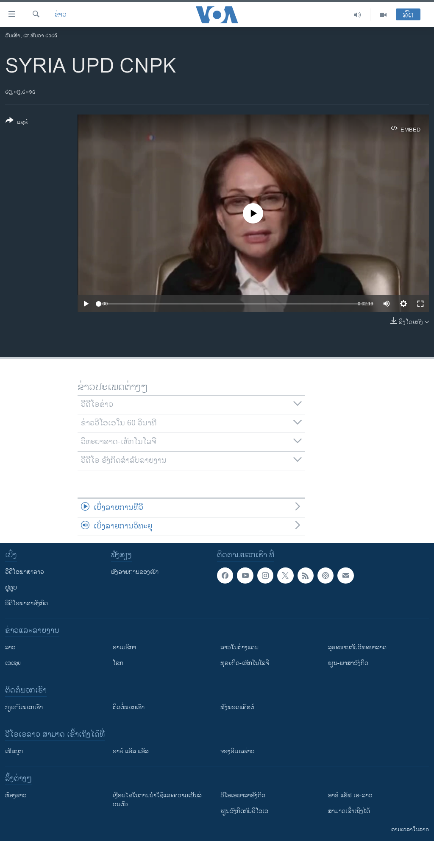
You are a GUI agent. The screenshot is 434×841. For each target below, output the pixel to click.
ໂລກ (118, 663)
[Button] (17, 123)
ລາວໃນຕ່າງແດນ (239, 647)
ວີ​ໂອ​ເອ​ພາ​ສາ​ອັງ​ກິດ (242, 795)
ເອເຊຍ (13, 663)
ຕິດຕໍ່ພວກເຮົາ (129, 707)
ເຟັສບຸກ (14, 751)
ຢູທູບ (11, 587)
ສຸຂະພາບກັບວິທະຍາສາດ (357, 647)
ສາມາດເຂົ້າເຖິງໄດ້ (349, 811)
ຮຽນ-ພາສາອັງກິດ (348, 663)
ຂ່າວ (61, 15)
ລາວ (10, 647)
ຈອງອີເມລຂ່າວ (237, 751)
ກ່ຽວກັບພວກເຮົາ (24, 707)
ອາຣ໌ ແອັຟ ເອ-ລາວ (350, 795)
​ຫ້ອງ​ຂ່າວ (16, 795)
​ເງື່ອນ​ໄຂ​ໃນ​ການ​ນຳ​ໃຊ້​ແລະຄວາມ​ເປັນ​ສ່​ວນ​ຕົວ (157, 800)
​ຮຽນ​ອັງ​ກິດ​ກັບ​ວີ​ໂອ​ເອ (244, 811)
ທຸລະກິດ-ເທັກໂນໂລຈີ (244, 663)
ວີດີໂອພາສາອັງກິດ (26, 603)
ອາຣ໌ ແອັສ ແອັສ (131, 751)
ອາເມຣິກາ (124, 647)
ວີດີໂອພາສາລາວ (24, 571)
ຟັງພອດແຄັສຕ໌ (237, 707)
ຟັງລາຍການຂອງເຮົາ (135, 571)
